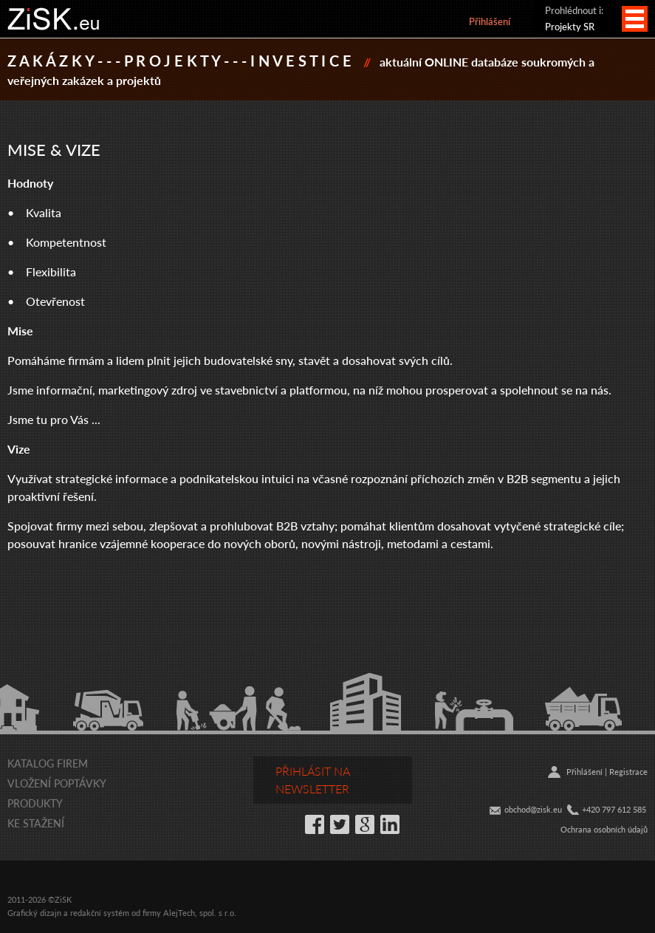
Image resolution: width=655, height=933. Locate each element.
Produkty (35, 803)
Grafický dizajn (34, 912)
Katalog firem (47, 763)
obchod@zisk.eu (533, 809)
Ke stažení (35, 823)
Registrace (628, 771)
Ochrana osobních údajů (604, 829)
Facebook (314, 824)
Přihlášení (489, 21)
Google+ (364, 824)
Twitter (339, 824)
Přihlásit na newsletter (312, 779)
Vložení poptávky (56, 783)
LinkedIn (389, 824)
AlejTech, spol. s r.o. (199, 912)
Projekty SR (569, 26)
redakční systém (99, 912)
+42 (588, 809)
